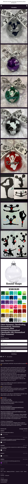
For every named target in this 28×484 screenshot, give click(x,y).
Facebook (2, 475)
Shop (2, 471)
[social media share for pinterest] (5, 356)
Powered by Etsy (4, 482)
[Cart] (26, 6)
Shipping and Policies (11, 471)
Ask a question (9, 356)
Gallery (25, 471)
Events (21, 471)
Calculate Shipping (5, 338)
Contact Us (18, 471)
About (4, 471)
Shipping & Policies (9, 360)
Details (2, 360)
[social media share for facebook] (1, 356)
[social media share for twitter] (3, 356)
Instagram (7, 475)
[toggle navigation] (1, 5)
